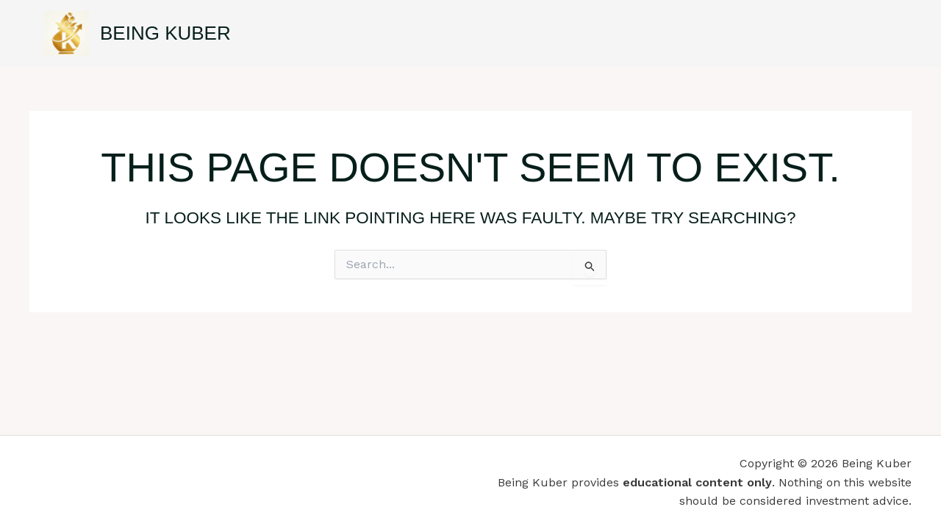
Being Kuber (165, 33)
